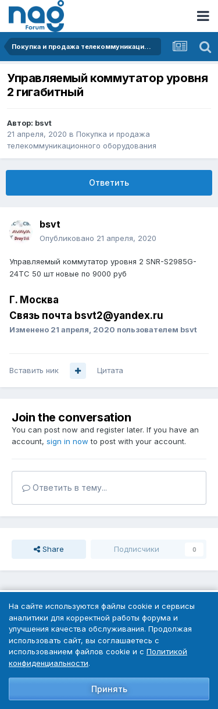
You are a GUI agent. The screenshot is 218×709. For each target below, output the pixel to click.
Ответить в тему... (64, 487)
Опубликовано (98, 238)
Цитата (110, 370)
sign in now (67, 441)
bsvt (43, 122)
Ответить (109, 182)
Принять (109, 689)
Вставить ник (34, 370)
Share (49, 549)
